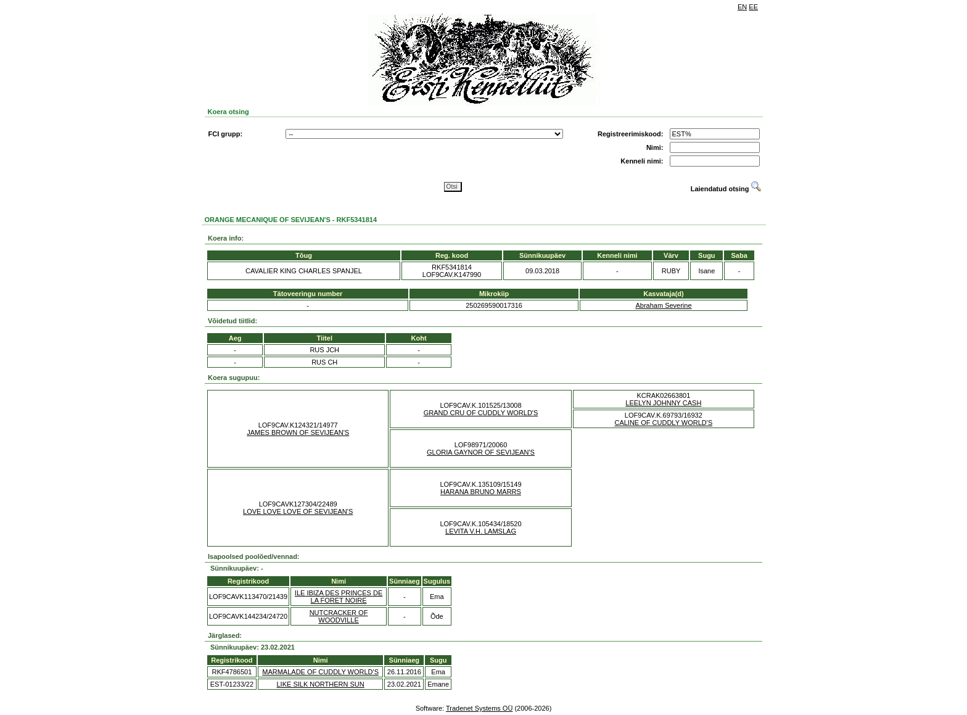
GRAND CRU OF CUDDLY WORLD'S (481, 412)
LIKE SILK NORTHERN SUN (320, 684)
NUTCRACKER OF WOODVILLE (339, 616)
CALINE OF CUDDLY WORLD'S (663, 422)
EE (753, 6)
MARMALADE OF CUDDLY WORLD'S (320, 672)
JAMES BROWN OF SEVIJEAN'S (298, 432)
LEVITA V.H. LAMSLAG (480, 531)
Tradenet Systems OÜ (479, 708)
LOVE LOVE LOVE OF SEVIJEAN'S (298, 511)
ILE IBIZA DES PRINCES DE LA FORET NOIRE (338, 596)
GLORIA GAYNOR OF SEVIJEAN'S (481, 452)
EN (742, 6)
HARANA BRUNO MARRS (480, 491)
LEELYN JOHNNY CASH (663, 403)
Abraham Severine (663, 305)
